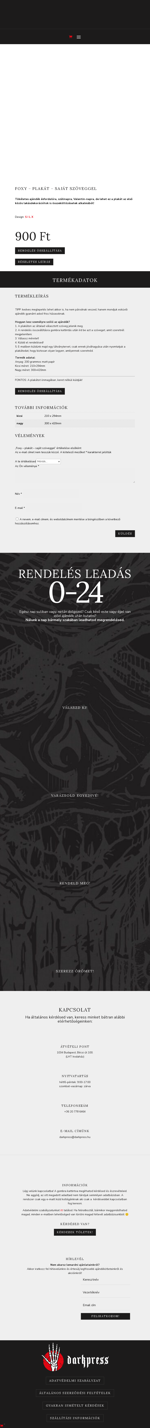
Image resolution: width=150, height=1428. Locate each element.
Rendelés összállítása (40, 250)
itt (61, 1210)
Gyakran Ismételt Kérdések (75, 1405)
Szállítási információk (75, 1418)
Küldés (125, 533)
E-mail (20, 508)
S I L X (29, 217)
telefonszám (75, 1106)
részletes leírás (34, 262)
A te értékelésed (25, 461)
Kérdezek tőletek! (75, 1232)
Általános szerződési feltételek (75, 1393)
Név (18, 494)
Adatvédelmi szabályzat (75, 1380)
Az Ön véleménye (27, 466)
